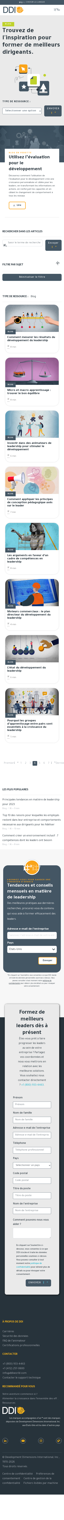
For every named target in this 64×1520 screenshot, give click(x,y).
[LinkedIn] (5, 1441)
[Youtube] (23, 1441)
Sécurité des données (15, 1336)
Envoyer (53, 245)
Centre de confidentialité (17, 1474)
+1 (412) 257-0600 (13, 1368)
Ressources (8, 1403)
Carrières (8, 1331)
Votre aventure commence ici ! (19, 1394)
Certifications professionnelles (21, 1345)
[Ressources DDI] (59, 1441)
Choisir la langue (35, 2)
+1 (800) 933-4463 (32, 1085)
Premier (9, 763)
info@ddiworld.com (14, 1373)
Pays (10, 943)
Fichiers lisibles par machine (40, 1483)
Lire (17, 205)
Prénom (18, 1097)
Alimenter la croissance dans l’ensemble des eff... (30, 1398)
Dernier (58, 763)
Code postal (20, 1173)
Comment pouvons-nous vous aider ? (31, 1222)
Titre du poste (22, 1188)
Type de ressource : (16, 102)
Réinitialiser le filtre (32, 277)
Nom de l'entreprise (25, 1204)
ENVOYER (53, 110)
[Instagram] (41, 1441)
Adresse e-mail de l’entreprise (28, 929)
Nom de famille (22, 1113)
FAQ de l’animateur (14, 1341)
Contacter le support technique (22, 1378)
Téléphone (19, 1143)
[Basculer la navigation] (57, 10)
